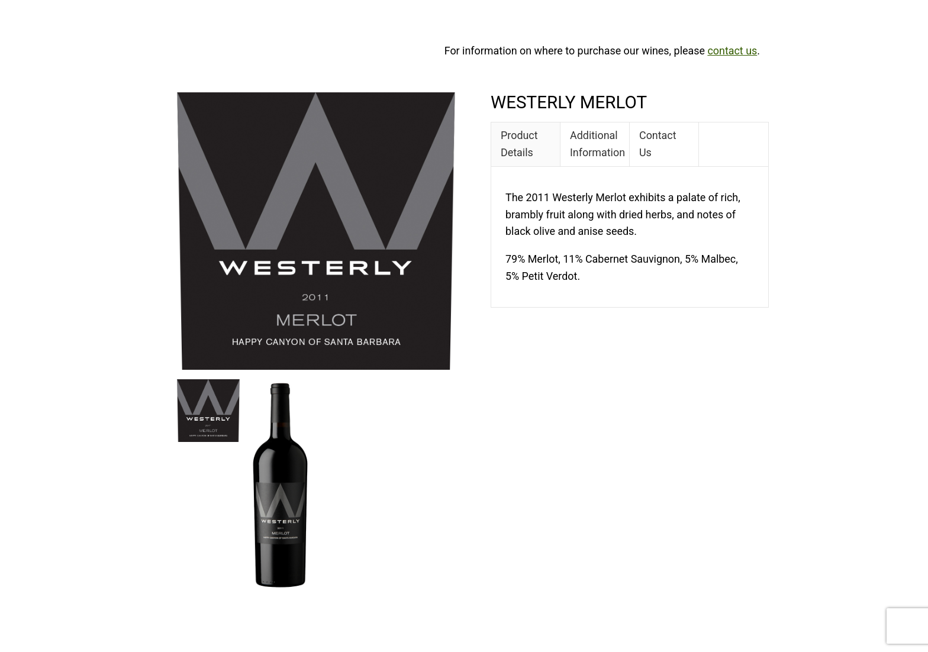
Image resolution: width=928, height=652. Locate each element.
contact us (732, 50)
